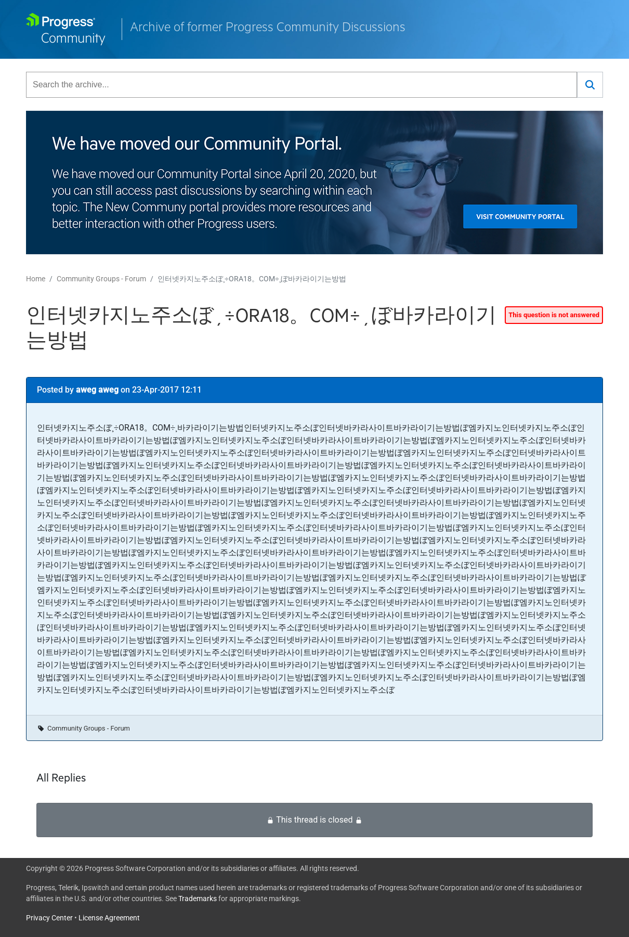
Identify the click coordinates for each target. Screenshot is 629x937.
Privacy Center (49, 918)
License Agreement (109, 918)
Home (35, 279)
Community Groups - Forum (101, 279)
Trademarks (197, 898)
